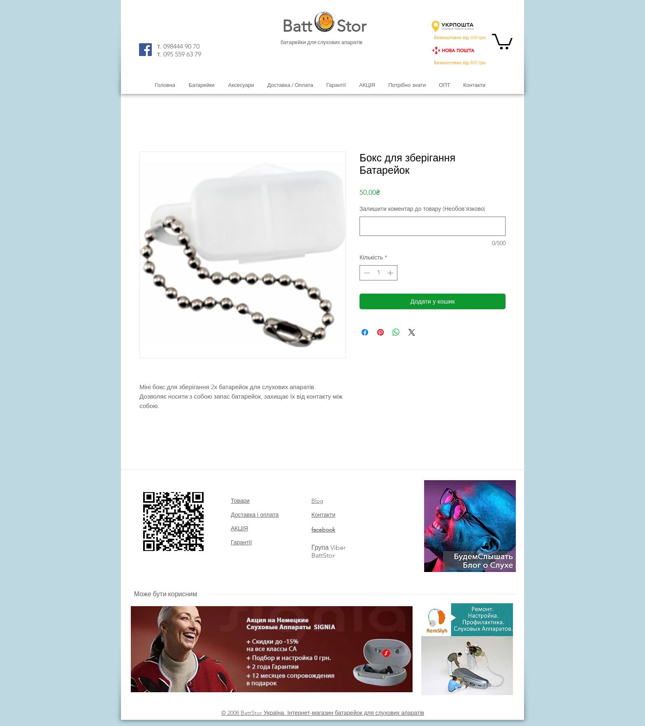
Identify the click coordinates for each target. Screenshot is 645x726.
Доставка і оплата (254, 514)
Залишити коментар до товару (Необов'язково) (422, 208)
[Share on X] (412, 332)
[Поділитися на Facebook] (365, 332)
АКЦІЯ (239, 528)
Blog (317, 500)
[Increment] (391, 273)
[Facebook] (145, 49)
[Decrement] (366, 273)
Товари (240, 500)
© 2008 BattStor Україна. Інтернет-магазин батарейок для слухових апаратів (322, 713)
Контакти (323, 514)
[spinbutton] (378, 273)
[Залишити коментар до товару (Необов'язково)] (432, 226)
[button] (502, 40)
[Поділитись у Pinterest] (380, 332)
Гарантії (241, 542)
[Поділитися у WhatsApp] (396, 332)
